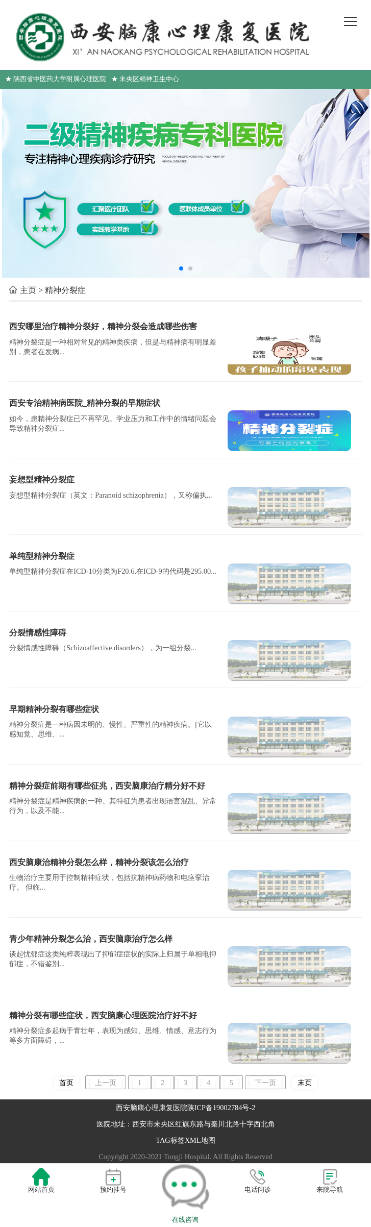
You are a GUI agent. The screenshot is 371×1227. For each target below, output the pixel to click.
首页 (66, 1083)
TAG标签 (170, 1140)
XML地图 (200, 1140)
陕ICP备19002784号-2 (221, 1107)
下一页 (265, 1083)
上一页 (105, 1083)
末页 (305, 1083)
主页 (28, 290)
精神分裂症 (65, 290)
